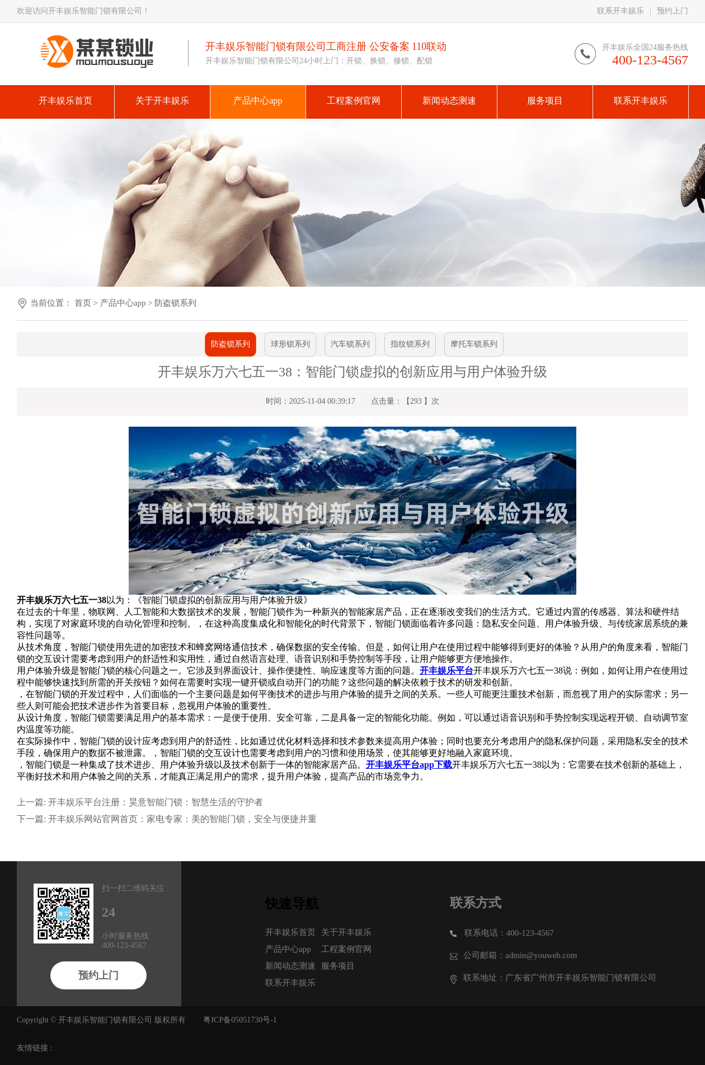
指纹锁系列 (410, 344)
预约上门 (672, 11)
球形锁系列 (290, 344)
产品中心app (123, 302)
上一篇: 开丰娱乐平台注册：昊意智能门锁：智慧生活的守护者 (140, 802)
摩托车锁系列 (473, 344)
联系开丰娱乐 (620, 11)
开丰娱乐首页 (290, 932)
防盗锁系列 (175, 302)
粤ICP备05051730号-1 (239, 1020)
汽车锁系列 (350, 344)
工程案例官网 (346, 949)
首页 (82, 302)
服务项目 (338, 965)
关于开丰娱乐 (346, 932)
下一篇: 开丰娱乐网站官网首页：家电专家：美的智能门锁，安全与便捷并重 (167, 819)
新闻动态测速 (290, 965)
